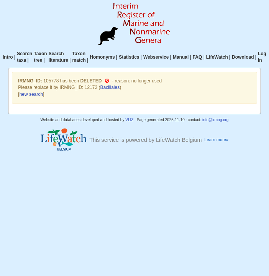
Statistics (129, 57)
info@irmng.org (215, 120)
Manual (181, 57)
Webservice (156, 57)
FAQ (197, 57)
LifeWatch (217, 57)
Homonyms (102, 57)
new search (31, 94)
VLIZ (129, 120)
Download (243, 57)
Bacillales (110, 87)
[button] (107, 81)
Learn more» (216, 139)
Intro (8, 57)
